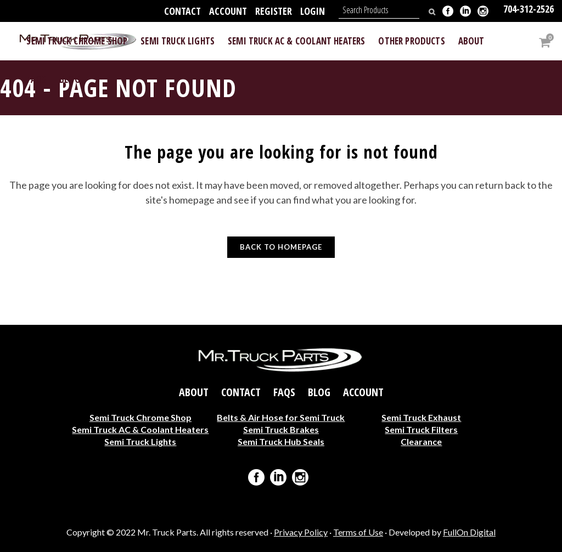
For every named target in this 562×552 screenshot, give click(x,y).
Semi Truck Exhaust (421, 417)
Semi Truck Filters (421, 429)
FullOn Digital (469, 532)
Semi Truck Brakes (281, 429)
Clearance (421, 441)
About (194, 392)
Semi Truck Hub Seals (281, 441)
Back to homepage (281, 247)
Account (228, 11)
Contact (182, 11)
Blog (319, 392)
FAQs (284, 392)
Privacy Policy (301, 532)
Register (273, 11)
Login (312, 11)
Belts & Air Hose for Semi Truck (281, 417)
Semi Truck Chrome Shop (140, 417)
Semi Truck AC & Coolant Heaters (140, 429)
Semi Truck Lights (140, 441)
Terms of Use (358, 532)
